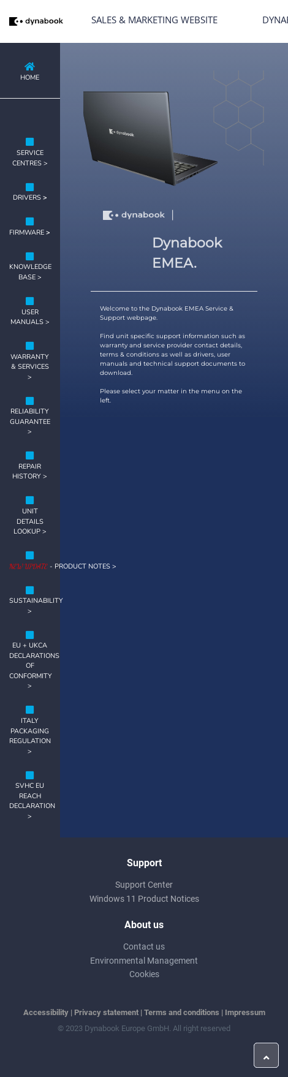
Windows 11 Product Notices (144, 899)
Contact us (144, 946)
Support (144, 863)
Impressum (245, 1012)
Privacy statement (106, 1012)
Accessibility (46, 1012)
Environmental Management (144, 961)
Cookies (144, 974)
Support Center (144, 885)
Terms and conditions (181, 1012)
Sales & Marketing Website (154, 19)
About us (144, 925)
